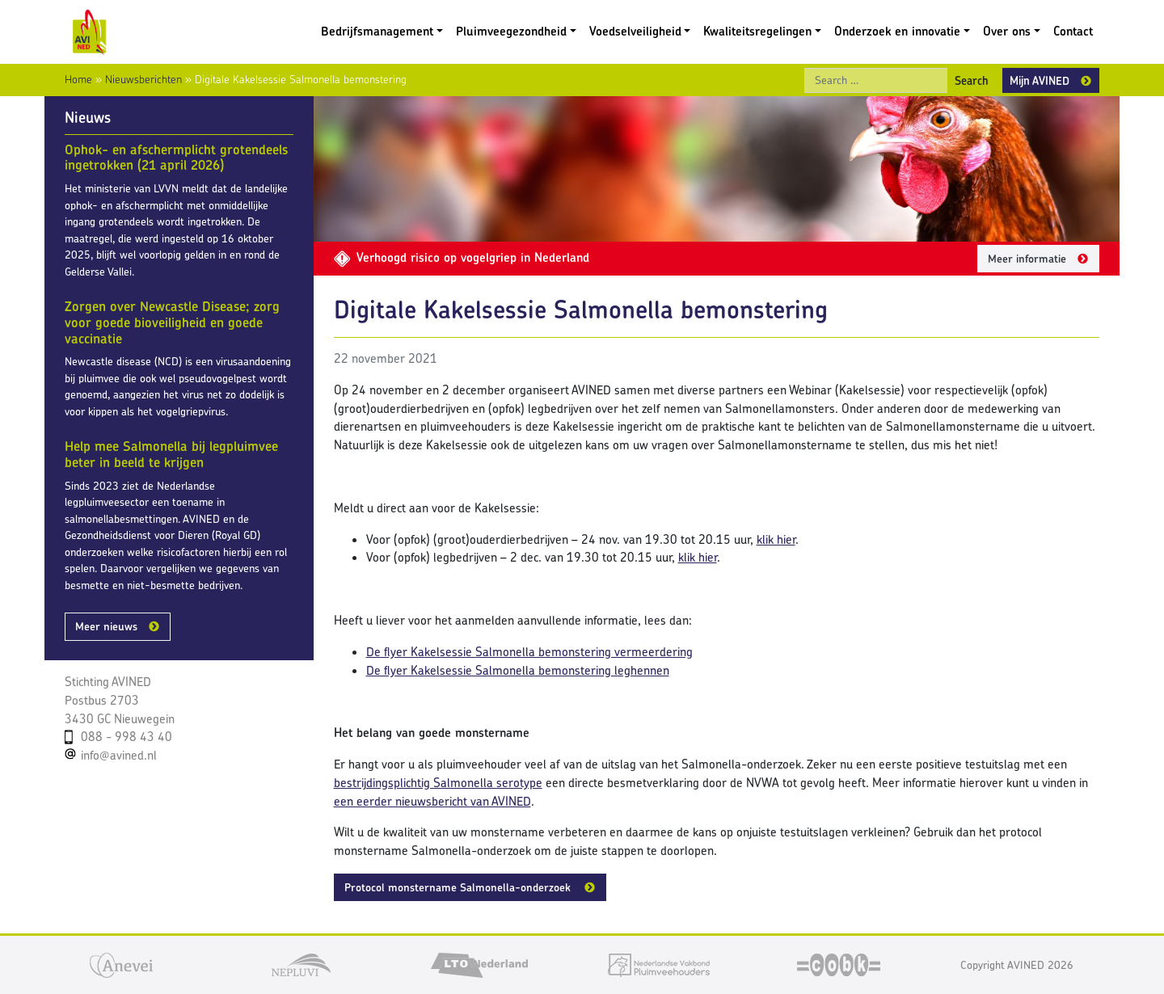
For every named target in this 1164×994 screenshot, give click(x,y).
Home (78, 79)
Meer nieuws (106, 626)
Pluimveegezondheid (511, 31)
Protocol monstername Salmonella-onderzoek (459, 887)
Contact (1073, 31)
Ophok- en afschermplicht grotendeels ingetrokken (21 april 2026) (176, 158)
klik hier (776, 539)
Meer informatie (1027, 258)
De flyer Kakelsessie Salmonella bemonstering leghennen (517, 670)
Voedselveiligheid (635, 31)
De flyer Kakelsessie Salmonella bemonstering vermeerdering (529, 651)
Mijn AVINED (1039, 80)
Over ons (1007, 31)
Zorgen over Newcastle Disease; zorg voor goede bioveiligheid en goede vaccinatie (172, 322)
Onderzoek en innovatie (897, 31)
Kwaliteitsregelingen (757, 31)
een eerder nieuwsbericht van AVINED (432, 801)
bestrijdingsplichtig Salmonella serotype (438, 782)
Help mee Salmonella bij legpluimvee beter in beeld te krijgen (171, 454)
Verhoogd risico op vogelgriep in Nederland (461, 257)
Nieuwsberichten (143, 79)
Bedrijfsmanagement (377, 31)
